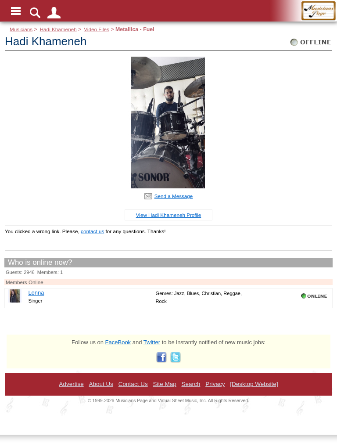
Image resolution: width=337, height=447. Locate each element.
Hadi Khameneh (58, 29)
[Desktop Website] (254, 384)
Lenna (36, 292)
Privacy (215, 384)
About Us (101, 384)
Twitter (151, 342)
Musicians (21, 29)
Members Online (24, 282)
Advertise (71, 384)
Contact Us (133, 384)
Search (191, 384)
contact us (92, 231)
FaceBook (118, 342)
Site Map (164, 384)
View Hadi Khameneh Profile (168, 215)
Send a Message (173, 196)
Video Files (96, 29)
